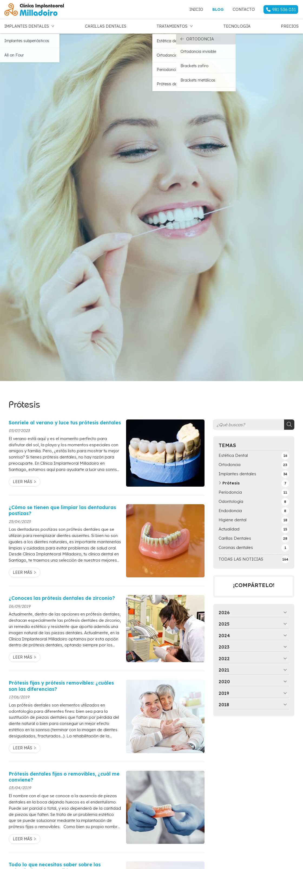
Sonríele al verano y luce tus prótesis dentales (65, 421)
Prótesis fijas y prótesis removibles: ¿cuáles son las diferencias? (61, 685)
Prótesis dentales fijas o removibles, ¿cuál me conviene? (64, 775)
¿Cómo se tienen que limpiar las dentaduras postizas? (62, 509)
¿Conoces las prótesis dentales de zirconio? (62, 597)
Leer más (22, 480)
